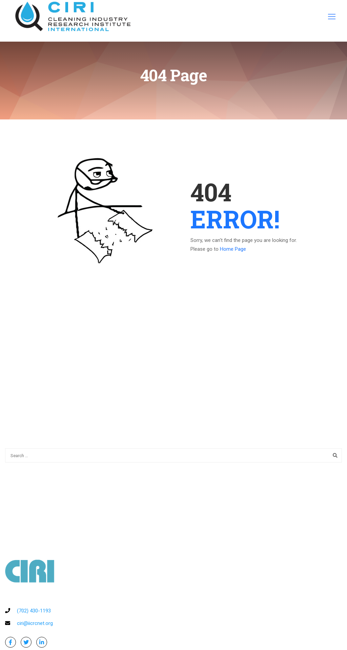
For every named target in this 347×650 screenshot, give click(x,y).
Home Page (233, 249)
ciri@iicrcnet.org (35, 623)
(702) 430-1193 (34, 611)
